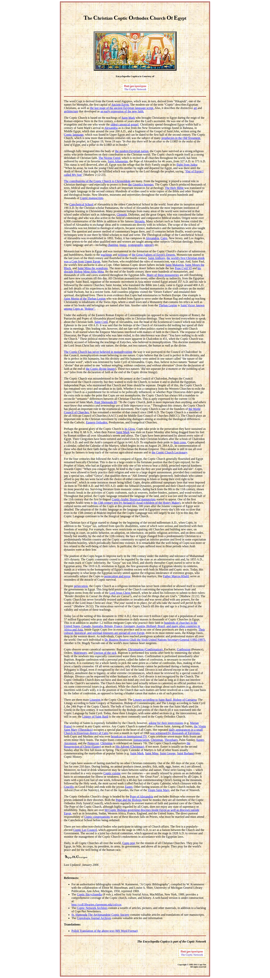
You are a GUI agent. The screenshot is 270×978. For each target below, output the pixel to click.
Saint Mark (128, 117)
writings (123, 254)
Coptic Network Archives (92, 908)
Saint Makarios (174, 264)
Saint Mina (151, 753)
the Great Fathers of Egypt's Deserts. (154, 254)
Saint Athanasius (118, 161)
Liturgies (95, 699)
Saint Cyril (101, 321)
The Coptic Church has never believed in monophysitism (98, 351)
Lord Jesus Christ (120, 592)
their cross (180, 442)
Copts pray (128, 843)
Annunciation (141, 739)
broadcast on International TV (129, 736)
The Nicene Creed (109, 157)
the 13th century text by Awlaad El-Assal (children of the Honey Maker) (137, 502)
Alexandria (111, 127)
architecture (71, 111)
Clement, (122, 214)
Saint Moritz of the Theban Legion (85, 298)
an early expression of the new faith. (122, 111)
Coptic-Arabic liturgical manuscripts (134, 499)
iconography (135, 245)
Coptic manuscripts (91, 198)
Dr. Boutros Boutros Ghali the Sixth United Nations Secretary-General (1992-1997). (155, 639)
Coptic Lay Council (85, 829)
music (123, 245)
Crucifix (69, 786)
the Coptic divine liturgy (100, 368)
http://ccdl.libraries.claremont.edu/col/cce (96, 904)
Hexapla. (139, 221)
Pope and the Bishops (129, 799)
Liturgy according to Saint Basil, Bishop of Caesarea (164, 699)
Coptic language (73, 134)
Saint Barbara (185, 753)
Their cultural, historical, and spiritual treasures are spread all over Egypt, (134, 631)
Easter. (129, 786)
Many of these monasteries (163, 275)
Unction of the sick (105, 652)
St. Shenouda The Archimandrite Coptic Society (100, 914)
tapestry (149, 245)
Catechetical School (81, 204)
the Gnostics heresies (141, 184)
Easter (200, 739)
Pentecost (93, 743)
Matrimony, (81, 652)
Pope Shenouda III (105, 402)
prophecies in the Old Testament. (181, 138)
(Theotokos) (85, 729)
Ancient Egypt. (120, 104)
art (195, 108)
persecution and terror (117, 576)
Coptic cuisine (112, 773)
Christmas (157, 739)
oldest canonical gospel (124, 124)
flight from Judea (186, 164)
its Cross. (130, 428)
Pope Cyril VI (183, 268)
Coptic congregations (97, 816)
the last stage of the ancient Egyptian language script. (122, 108)
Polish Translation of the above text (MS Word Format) (104, 930)
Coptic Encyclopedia (89, 894)
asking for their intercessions (166, 723)
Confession (183, 649)
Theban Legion (168, 305)
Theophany (171, 739)
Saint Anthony (156, 258)
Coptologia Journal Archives (94, 918)
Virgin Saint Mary (158, 790)
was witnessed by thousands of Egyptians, (175, 733)
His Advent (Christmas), (130, 746)
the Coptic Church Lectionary (169, 452)
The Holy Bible (174, 187)
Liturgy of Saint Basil (95, 716)
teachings (106, 254)
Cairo (163, 238)
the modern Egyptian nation (131, 151)
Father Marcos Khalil (176, 576)
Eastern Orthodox (96, 422)
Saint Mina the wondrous (92, 268)
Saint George (168, 753)
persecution (81, 586)
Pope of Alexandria (141, 796)
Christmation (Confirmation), (146, 649)
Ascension (70, 743)
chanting (113, 245)
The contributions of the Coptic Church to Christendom (97, 181)
